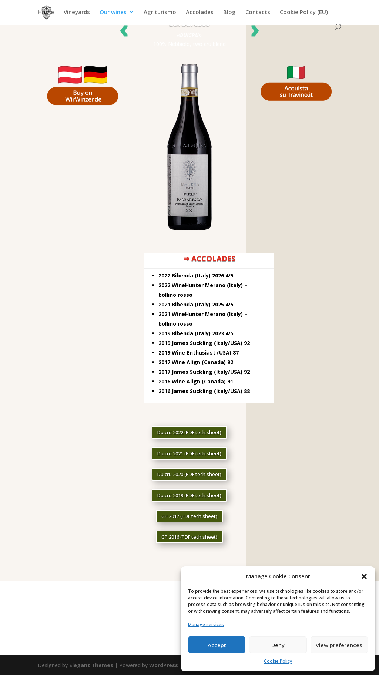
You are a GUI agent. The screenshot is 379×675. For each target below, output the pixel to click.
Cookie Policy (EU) (304, 12)
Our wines (113, 12)
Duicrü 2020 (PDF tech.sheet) (189, 474)
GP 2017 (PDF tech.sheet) (189, 516)
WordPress (163, 665)
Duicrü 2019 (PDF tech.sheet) (189, 495)
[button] (364, 576)
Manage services (206, 624)
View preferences (339, 645)
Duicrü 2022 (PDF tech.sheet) (189, 432)
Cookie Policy (278, 661)
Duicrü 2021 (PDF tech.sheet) (189, 453)
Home (46, 12)
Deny (278, 645)
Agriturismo (160, 12)
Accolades (200, 12)
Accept (217, 645)
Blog (229, 12)
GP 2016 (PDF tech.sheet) (189, 536)
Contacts (257, 12)
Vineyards (77, 12)
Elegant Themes (91, 665)
